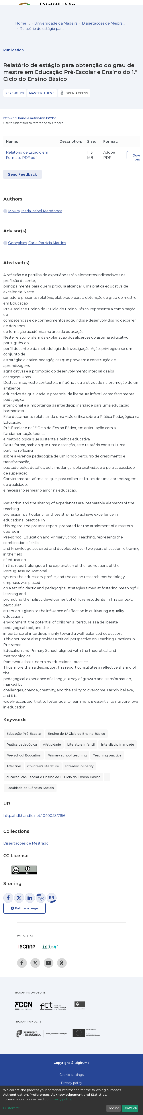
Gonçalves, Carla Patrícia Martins (37, 243)
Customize (11, 1108)
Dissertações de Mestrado (104, 23)
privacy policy (61, 1099)
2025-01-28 (15, 93)
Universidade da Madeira (56, 23)
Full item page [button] (24, 908)
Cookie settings (71, 1075)
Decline (113, 1108)
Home (20, 23)
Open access (76, 93)
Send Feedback (22, 174)
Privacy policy (71, 1083)
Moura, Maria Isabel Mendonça (35, 211)
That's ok (130, 1108)
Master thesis (42, 93)
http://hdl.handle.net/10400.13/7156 (30, 118)
